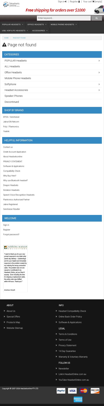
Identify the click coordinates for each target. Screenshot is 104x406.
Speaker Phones (14, 95)
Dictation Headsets (11, 190)
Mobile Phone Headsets (18, 78)
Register (75, 1)
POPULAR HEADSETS (11, 24)
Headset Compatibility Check (72, 311)
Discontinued (12, 101)
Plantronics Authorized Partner (16, 200)
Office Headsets (13, 72)
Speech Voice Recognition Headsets (18, 195)
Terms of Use (65, 340)
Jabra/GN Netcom (11, 122)
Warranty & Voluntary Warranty (73, 357)
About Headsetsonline (12, 157)
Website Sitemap (15, 328)
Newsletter (64, 368)
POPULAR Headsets (16, 60)
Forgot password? (11, 234)
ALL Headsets (12, 66)
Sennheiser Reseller (11, 209)
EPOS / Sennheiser (11, 117)
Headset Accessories (16, 90)
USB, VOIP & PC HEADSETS (13, 31)
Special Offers (13, 316)
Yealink (6, 131)
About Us (11, 311)
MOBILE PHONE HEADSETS (62, 24)
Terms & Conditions (68, 334)
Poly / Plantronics (11, 127)
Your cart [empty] (92, 1)
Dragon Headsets (10, 185)
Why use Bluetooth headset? (15, 180)
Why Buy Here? (9, 176)
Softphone (10, 84)
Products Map (13, 322)
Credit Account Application (14, 152)
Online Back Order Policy (70, 316)
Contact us (8, 147)
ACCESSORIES (38, 31)
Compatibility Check (11, 171)
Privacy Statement (67, 345)
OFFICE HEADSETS (35, 24)
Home (6, 38)
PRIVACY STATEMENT (12, 161)
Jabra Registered (10, 204)
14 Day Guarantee (67, 351)
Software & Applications (13, 166)
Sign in (62, 1)
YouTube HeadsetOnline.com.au (74, 380)
